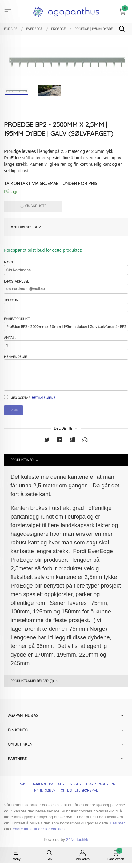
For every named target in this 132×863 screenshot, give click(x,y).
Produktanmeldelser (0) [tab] (32, 681)
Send (14, 410)
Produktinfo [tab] (21, 460)
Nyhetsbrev (44, 790)
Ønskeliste (33, 206)
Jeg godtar (29, 397)
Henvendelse (66, 373)
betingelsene (43, 398)
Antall (66, 343)
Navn (66, 267)
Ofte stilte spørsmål (79, 790)
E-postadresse (66, 286)
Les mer (117, 823)
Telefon (66, 305)
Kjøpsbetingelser (48, 784)
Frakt (22, 784)
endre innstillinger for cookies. (39, 829)
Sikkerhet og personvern (92, 784)
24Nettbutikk (77, 839)
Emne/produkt (66, 324)
